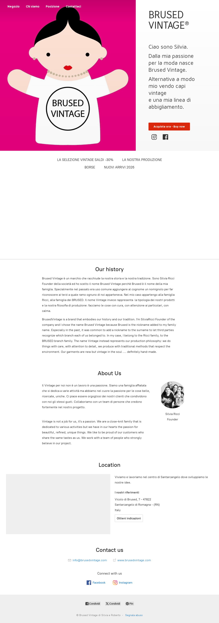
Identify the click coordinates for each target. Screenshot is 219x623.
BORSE (90, 167)
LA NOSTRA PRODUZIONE (142, 160)
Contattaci (73, 6)
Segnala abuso (134, 615)
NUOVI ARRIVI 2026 (119, 167)
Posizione (52, 6)
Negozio (14, 6)
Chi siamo (32, 6)
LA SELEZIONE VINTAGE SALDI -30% (85, 160)
